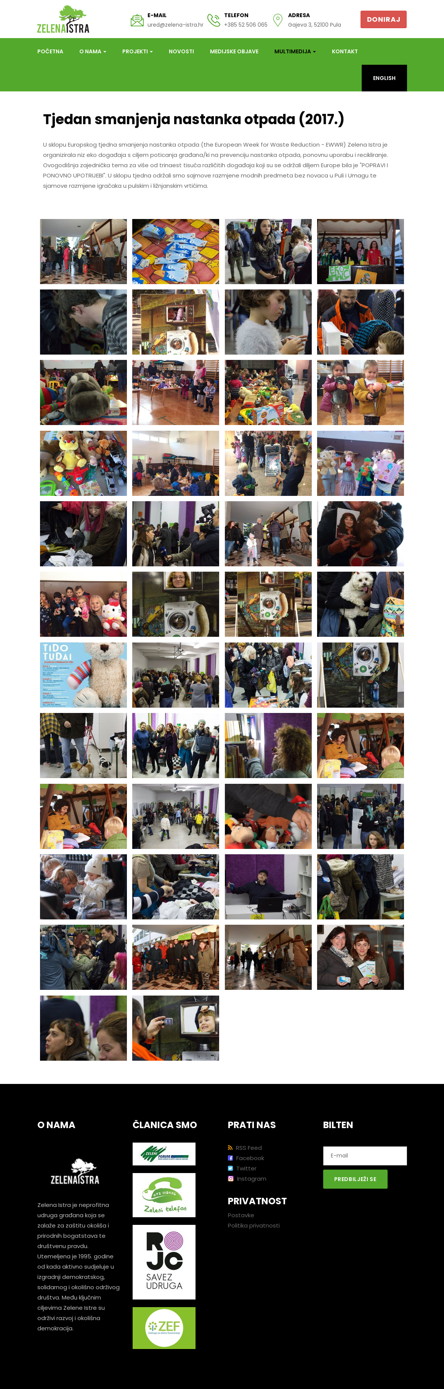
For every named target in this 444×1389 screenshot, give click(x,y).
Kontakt (345, 51)
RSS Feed (245, 1148)
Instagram (247, 1179)
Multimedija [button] (295, 51)
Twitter (242, 1168)
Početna (50, 51)
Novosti (181, 51)
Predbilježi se (355, 1179)
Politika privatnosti (254, 1225)
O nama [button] (92, 51)
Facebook (246, 1158)
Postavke (241, 1215)
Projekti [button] (137, 51)
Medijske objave (234, 51)
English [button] (384, 78)
